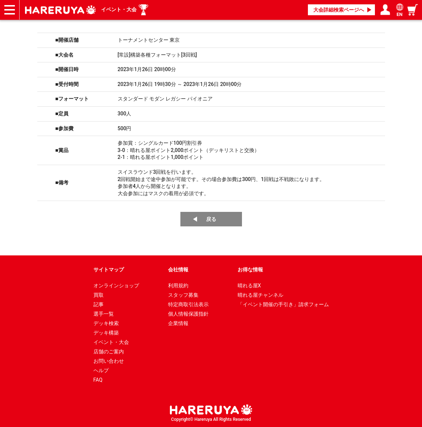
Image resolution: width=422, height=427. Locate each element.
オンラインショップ (116, 285)
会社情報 (178, 269)
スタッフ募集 (183, 295)
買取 (98, 295)
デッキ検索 (106, 323)
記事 (98, 304)
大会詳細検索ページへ (338, 10)
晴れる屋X (249, 285)
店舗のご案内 (108, 351)
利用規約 (178, 285)
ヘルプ (101, 370)
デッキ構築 (106, 333)
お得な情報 (250, 269)
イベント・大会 (119, 9)
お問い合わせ (108, 361)
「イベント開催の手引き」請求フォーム (283, 304)
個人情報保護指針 (188, 314)
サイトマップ (108, 269)
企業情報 (178, 323)
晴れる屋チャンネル (260, 295)
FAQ (98, 380)
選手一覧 (103, 314)
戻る (211, 219)
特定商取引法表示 (188, 304)
